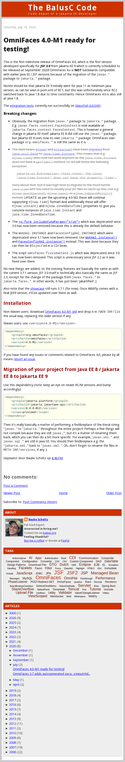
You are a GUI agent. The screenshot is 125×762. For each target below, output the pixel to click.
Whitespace (79, 596)
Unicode (108, 589)
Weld (68, 596)
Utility (51, 592)
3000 (12, 613)
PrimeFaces (64, 581)
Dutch (64, 564)
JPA (48, 573)
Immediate (111, 568)
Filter (48, 568)
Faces (38, 568)
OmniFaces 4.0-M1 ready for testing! (39, 669)
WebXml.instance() (101, 237)
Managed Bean (105, 573)
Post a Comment (15, 486)
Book (63, 558)
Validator (65, 592)
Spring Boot (108, 586)
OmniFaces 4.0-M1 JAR (61, 312)
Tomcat (73, 589)
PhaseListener (18, 581)
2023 (12, 632)
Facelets (25, 568)
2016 (12, 704)
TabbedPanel (43, 589)
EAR (74, 565)
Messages (15, 578)
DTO (52, 564)
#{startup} (63, 149)
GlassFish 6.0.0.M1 (88, 106)
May (16, 680)
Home (63, 493)
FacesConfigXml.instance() (41, 241)
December (20, 650)
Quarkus (78, 582)
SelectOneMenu (46, 586)
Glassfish (68, 568)
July (15, 665)
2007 (12, 747)
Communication (88, 558)
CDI (72, 558)
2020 (12, 646)
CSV (64, 561)
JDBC (39, 573)
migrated (95, 149)
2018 (12, 695)
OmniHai (70, 578)
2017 (12, 700)
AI (30, 558)
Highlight (80, 568)
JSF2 (72, 572)
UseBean (40, 593)
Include (9, 573)
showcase (37, 288)
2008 (12, 742)
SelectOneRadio (67, 586)
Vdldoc (106, 593)
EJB (97, 564)
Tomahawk (59, 589)
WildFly (93, 596)
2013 (12, 719)
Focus (58, 568)
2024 (12, 627)
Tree (84, 589)
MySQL (28, 578)
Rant (88, 581)
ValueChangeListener (87, 592)
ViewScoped (37, 596)
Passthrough (86, 578)
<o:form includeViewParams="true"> (49, 222)
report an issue (24, 359)
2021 (12, 641)
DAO (99, 561)
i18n (99, 568)
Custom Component (81, 561)
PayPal (65, 540)
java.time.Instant (59, 154)
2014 (12, 714)
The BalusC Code (62, 7)
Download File (37, 564)
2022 (12, 637)
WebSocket (56, 596)
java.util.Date (25, 154)
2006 (12, 752)
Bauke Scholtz (38, 519)
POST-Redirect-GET (42, 581)
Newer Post (11, 493)
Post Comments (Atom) (40, 502)
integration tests (22, 106)
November (20, 655)
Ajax (38, 558)
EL (104, 564)
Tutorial (95, 589)
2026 (12, 618)
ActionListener (19, 558)
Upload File (24, 592)
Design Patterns (16, 564)
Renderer (111, 581)
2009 (12, 738)
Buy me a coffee (34, 540)
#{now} (41, 149)
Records (98, 582)
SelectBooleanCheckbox (21, 586)
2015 (12, 709)
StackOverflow (23, 589)
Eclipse (85, 564)
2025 (12, 623)
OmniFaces (48, 577)
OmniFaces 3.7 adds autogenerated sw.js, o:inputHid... (51, 674)
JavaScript (24, 573)
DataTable (111, 561)
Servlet (84, 585)
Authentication (51, 558)
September (21, 660)
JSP (84, 573)
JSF (59, 572)
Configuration (30, 561)
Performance (105, 578)
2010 (12, 733)
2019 (12, 690)
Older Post (114, 493)
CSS (57, 561)
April (16, 684)
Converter (46, 561)
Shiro (96, 586)
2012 (12, 723)
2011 (12, 728)
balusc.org (49, 533)
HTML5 (90, 568)
